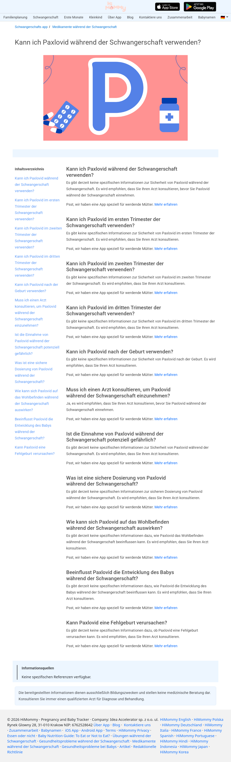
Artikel (124, 746)
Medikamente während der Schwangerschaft (84, 27)
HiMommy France (186, 730)
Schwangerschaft (45, 17)
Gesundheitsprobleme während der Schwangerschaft (84, 741)
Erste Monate (73, 17)
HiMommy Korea (174, 752)
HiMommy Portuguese (195, 735)
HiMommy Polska (208, 719)
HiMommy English (175, 719)
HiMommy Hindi (174, 741)
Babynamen (206, 17)
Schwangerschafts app (31, 27)
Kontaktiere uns (150, 17)
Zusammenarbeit (179, 17)
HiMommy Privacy (134, 730)
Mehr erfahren (165, 204)
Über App (114, 17)
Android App (92, 730)
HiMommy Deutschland (182, 724)
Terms (110, 730)
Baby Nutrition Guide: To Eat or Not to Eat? (74, 735)
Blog (130, 17)
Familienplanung (15, 17)
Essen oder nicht (21, 735)
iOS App (72, 730)
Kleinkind (95, 17)
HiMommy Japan (194, 746)
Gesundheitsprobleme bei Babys (89, 746)
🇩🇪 (223, 17)
